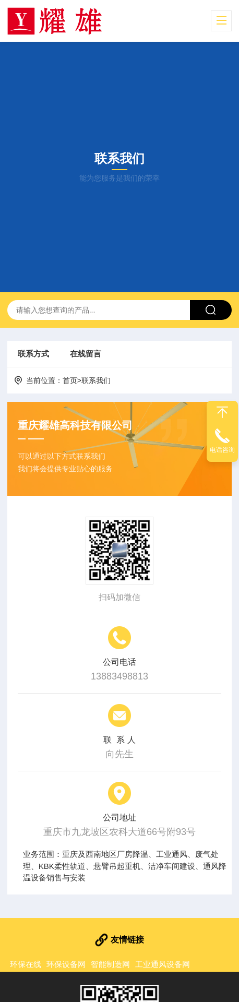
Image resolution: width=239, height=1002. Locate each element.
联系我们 (96, 380)
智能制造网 (110, 964)
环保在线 (25, 964)
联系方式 (33, 353)
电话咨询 (222, 450)
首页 (70, 380)
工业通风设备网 (162, 964)
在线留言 (85, 353)
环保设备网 (66, 964)
